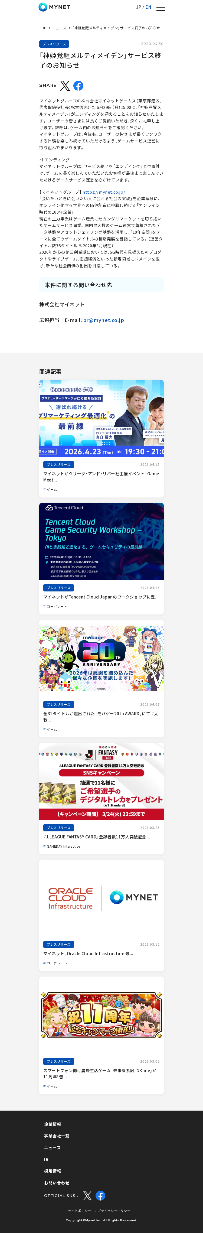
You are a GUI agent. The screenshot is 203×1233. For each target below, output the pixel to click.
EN (148, 7)
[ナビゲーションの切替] (160, 7)
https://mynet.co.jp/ (104, 192)
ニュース (59, 27)
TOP (43, 27)
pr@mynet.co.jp (103, 320)
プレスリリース (54, 43)
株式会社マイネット (54, 7)
